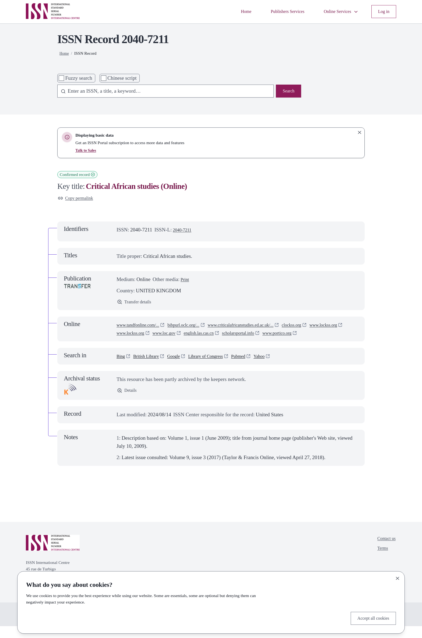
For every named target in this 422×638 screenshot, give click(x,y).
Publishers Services (277, 11)
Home (231, 11)
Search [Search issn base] (287, 92)
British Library (150, 367)
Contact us (385, 551)
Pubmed (255, 367)
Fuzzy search (78, 78)
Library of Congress (218, 367)
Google (181, 367)
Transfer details (136, 304)
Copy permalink (78, 199)
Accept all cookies (370, 617)
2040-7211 (184, 231)
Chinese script (122, 78)
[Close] (397, 577)
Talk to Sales (86, 150)
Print (186, 281)
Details (128, 402)
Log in (382, 11)
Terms (380, 562)
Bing (121, 367)
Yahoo (278, 367)
